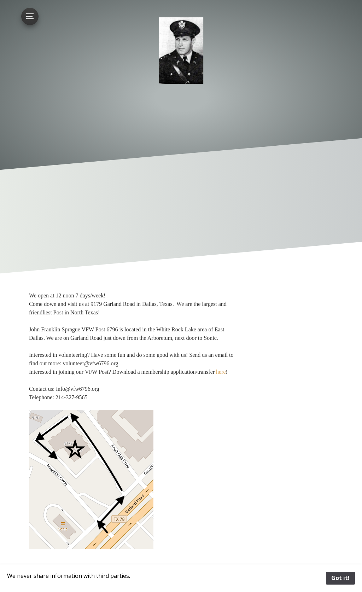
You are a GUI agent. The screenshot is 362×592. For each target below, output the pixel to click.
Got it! (340, 578)
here (221, 372)
